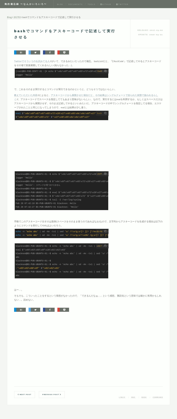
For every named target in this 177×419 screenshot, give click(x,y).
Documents (75, 4)
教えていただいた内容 (25, 95)
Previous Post (51, 394)
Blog (60, 4)
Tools (91, 4)
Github (105, 4)
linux (122, 397)
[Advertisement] (79, 149)
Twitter (122, 4)
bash (144, 397)
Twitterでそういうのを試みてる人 (32, 61)
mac (133, 397)
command (158, 397)
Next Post (24, 394)
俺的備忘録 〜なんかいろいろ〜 (26, 4)
